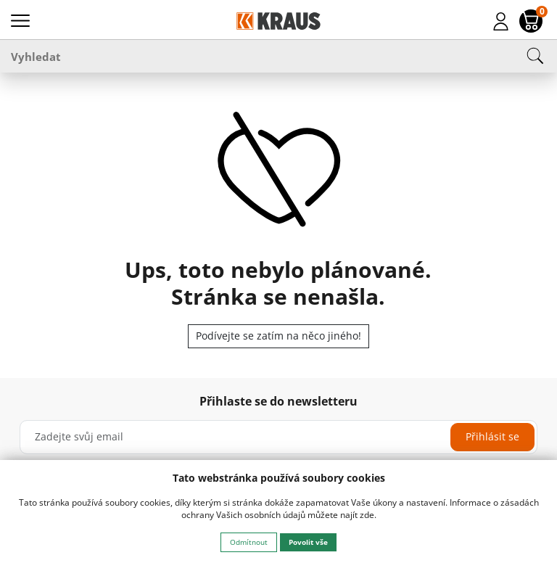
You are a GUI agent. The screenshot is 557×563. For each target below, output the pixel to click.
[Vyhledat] (278, 56)
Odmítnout (249, 542)
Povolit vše (308, 542)
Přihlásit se (492, 436)
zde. (368, 514)
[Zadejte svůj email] (278, 436)
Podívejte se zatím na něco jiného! (278, 335)
